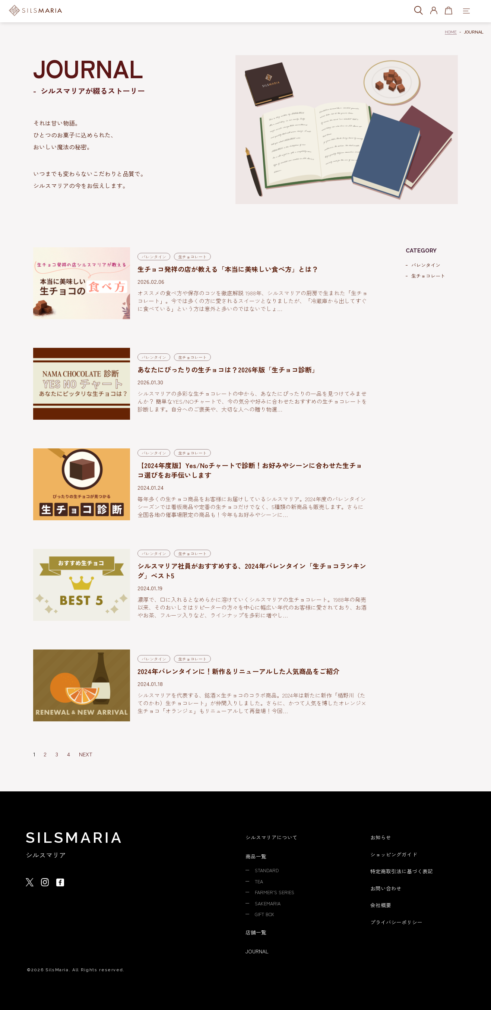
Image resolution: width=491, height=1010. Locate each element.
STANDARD (268, 870)
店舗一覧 (256, 931)
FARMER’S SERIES (276, 891)
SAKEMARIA (269, 902)
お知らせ (381, 837)
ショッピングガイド (395, 854)
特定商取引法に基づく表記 (403, 870)
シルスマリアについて (273, 837)
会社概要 (381, 904)
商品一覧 (256, 856)
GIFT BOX (266, 913)
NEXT (85, 754)
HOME (451, 32)
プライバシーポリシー (398, 921)
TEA (259, 880)
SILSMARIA (74, 837)
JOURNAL (257, 950)
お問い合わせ (387, 887)
